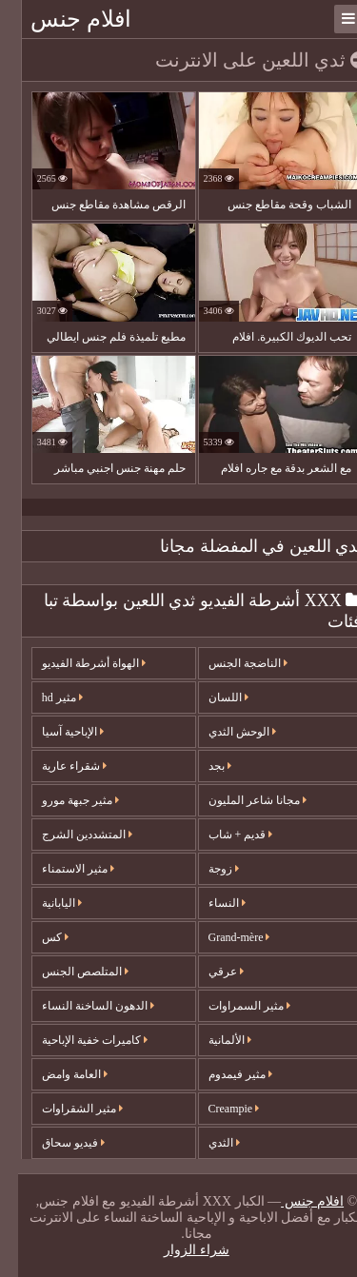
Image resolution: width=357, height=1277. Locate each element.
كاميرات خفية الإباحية (76, 1040)
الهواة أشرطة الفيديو (76, 663)
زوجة (205, 868)
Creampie (216, 1108)
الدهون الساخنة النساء (80, 1005)
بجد (201, 766)
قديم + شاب (222, 834)
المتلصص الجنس (67, 971)
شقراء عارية (56, 766)
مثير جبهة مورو (62, 800)
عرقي (208, 971)
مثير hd (44, 697)
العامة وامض (56, 1074)
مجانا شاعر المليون (239, 800)
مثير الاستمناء (60, 868)
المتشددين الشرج (69, 834)
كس (37, 937)
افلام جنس (62, 19)
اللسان (210, 697)
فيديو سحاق (55, 1142)
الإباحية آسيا (55, 731)
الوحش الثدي (224, 731)
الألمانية (211, 1040)
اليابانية (44, 903)
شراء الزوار (178, 1250)
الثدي (206, 1142)
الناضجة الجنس (229, 663)
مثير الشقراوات (64, 1108)
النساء (209, 903)
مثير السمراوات (231, 1005)
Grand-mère (221, 937)
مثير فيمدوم (222, 1074)
